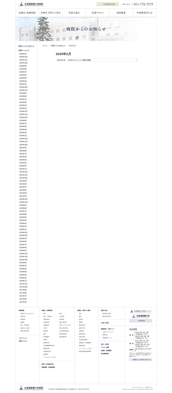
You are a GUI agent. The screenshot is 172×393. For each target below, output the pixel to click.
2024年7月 (23, 99)
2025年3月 (23, 81)
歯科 (60, 313)
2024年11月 (23, 90)
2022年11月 (23, 141)
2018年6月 (23, 269)
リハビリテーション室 (85, 348)
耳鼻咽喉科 (46, 336)
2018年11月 (23, 256)
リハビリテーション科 (49, 357)
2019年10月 (23, 235)
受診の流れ (104, 310)
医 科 (131, 335)
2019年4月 (23, 250)
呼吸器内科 (46, 319)
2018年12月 (23, 253)
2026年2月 (23, 54)
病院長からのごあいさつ (27, 313)
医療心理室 (82, 336)
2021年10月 (23, 178)
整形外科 (45, 331)
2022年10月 (23, 145)
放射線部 (81, 331)
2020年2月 (23, 226)
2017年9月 (23, 290)
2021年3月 (23, 196)
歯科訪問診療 (63, 334)
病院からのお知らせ (58, 46)
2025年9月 (23, 66)
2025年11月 (23, 60)
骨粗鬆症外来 (47, 351)
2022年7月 (23, 154)
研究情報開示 (105, 353)
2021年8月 (23, 184)
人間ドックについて (108, 332)
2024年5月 (23, 105)
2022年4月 (23, 160)
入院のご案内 (105, 323)
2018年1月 (23, 281)
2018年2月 (23, 278)
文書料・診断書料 (106, 350)
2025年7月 (23, 72)
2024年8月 (23, 96)
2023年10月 (23, 117)
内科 (44, 313)
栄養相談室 (82, 345)
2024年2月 (23, 108)
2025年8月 (23, 69)
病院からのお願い (25, 328)
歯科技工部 (82, 328)
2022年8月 (23, 151)
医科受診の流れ (107, 313)
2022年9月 (23, 147)
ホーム (45, 46)
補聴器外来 (46, 342)
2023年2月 (23, 132)
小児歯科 (61, 316)
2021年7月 (23, 187)
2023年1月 (23, 135)
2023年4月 (23, 129)
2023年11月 (23, 114)
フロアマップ (23, 338)
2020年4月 (23, 220)
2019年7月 (23, 244)
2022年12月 (23, 138)
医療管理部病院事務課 (85, 351)
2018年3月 (23, 275)
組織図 (22, 322)
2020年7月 (23, 211)
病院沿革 (23, 316)
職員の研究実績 (25, 331)
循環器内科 (46, 325)
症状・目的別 (105, 344)
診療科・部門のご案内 (84, 310)
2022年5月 (23, 157)
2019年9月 (23, 238)
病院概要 (21, 310)
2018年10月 (23, 260)
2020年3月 (23, 223)
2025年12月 (23, 57)
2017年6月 (23, 299)
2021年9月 (23, 181)
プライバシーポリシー (137, 387)
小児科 (45, 328)
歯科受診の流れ (107, 316)
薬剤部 (81, 319)
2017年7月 (23, 296)
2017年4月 (23, 302)
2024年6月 (23, 102)
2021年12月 (23, 172)
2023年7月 (23, 123)
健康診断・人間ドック (107, 329)
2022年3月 (23, 163)
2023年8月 (23, 120)
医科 (80, 313)
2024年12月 (23, 87)
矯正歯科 (61, 319)
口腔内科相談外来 (64, 331)
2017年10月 (23, 287)
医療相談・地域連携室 (48, 367)
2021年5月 (23, 193)
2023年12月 (23, 111)
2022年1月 (23, 169)
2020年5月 (23, 217)
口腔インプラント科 (64, 325)
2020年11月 (23, 199)
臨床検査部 (82, 334)
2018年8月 (23, 263)
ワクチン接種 (105, 347)
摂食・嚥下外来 (63, 328)
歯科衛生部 (82, 325)
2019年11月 (23, 232)
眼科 (44, 334)
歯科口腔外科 (63, 322)
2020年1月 (23, 229)
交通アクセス (23, 341)
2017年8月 (23, 293)
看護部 (81, 322)
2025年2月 (23, 84)
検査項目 (105, 334)
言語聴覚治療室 (83, 339)
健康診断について (107, 337)
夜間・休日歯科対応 (48, 364)
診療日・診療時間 (47, 310)
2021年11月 (23, 175)
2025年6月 (23, 75)
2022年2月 (23, 166)
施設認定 (23, 319)
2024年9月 (23, 93)
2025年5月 (23, 78)
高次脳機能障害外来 (48, 345)
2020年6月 (23, 214)
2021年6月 (23, 190)
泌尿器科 (45, 354)
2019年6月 (23, 247)
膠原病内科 (46, 348)
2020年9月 (23, 205)
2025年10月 (23, 63)
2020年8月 (23, 208)
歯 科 (131, 343)
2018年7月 (23, 265)
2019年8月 (23, 241)
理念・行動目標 (25, 325)
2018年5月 (23, 272)
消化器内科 (46, 322)
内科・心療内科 (47, 316)
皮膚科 (45, 339)
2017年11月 (23, 284)
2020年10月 (23, 202)
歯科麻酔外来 (63, 336)
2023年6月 (23, 126)
